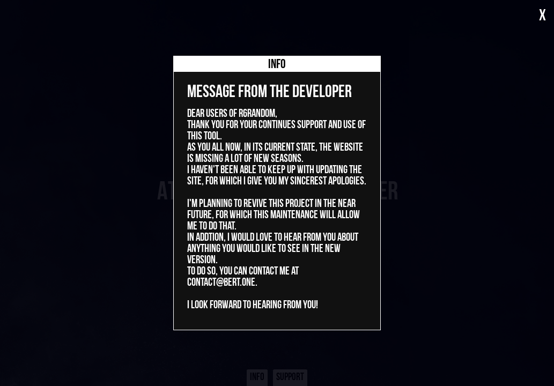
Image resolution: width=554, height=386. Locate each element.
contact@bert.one (221, 282)
